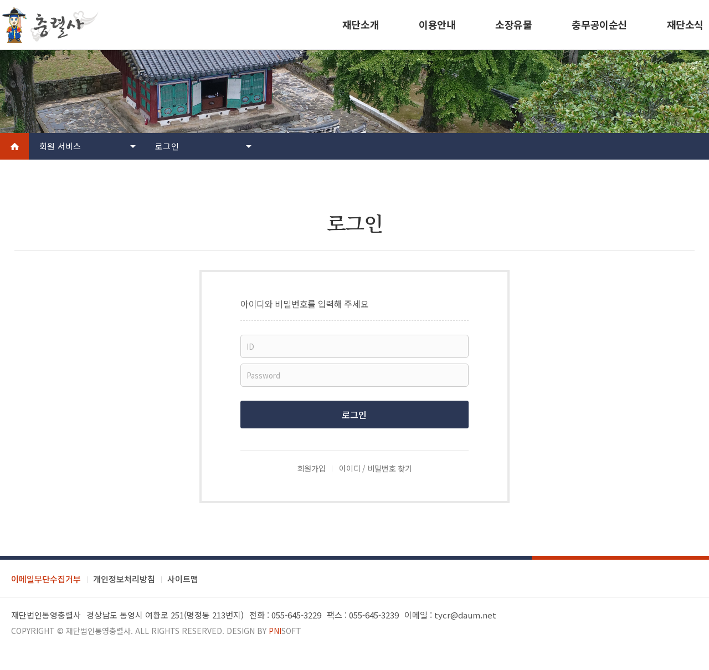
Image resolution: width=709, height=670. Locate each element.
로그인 (167, 146)
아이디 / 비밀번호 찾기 (375, 468)
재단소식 (685, 24)
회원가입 (311, 468)
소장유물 (513, 24)
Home (14, 146)
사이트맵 (182, 579)
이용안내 (437, 24)
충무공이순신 (599, 24)
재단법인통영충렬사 (98, 630)
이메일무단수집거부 (46, 579)
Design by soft (264, 630)
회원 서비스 (60, 146)
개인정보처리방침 (124, 579)
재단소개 (360, 24)
